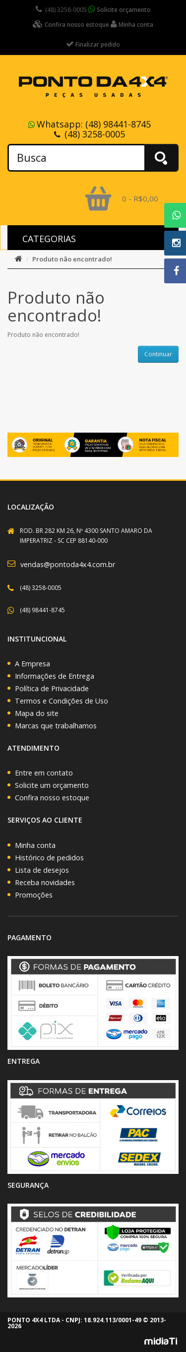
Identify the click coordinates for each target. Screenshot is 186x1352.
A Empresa (32, 663)
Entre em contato (44, 772)
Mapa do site (37, 713)
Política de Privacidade (52, 688)
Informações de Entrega (54, 676)
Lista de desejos (42, 870)
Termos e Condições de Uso (61, 701)
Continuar (158, 354)
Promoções (34, 895)
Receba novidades (45, 882)
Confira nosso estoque (52, 797)
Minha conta (35, 845)
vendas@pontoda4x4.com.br (67, 564)
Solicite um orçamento (52, 785)
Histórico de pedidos (49, 857)
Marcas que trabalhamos (56, 725)
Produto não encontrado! (72, 259)
